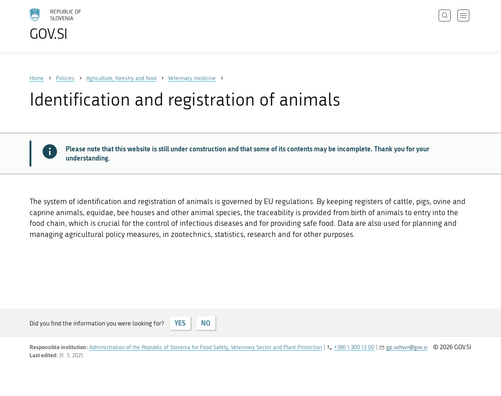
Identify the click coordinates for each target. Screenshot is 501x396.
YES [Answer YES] (180, 323)
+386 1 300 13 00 (354, 347)
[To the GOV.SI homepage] (76, 24)
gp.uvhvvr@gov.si (407, 347)
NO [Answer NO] (205, 323)
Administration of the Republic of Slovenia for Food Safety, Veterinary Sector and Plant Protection (205, 347)
